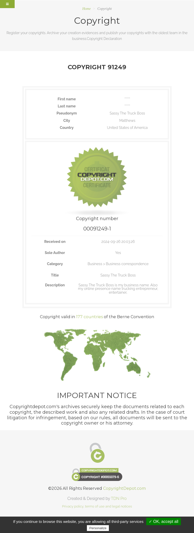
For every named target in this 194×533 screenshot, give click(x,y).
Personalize (98, 528)
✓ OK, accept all (163, 521)
